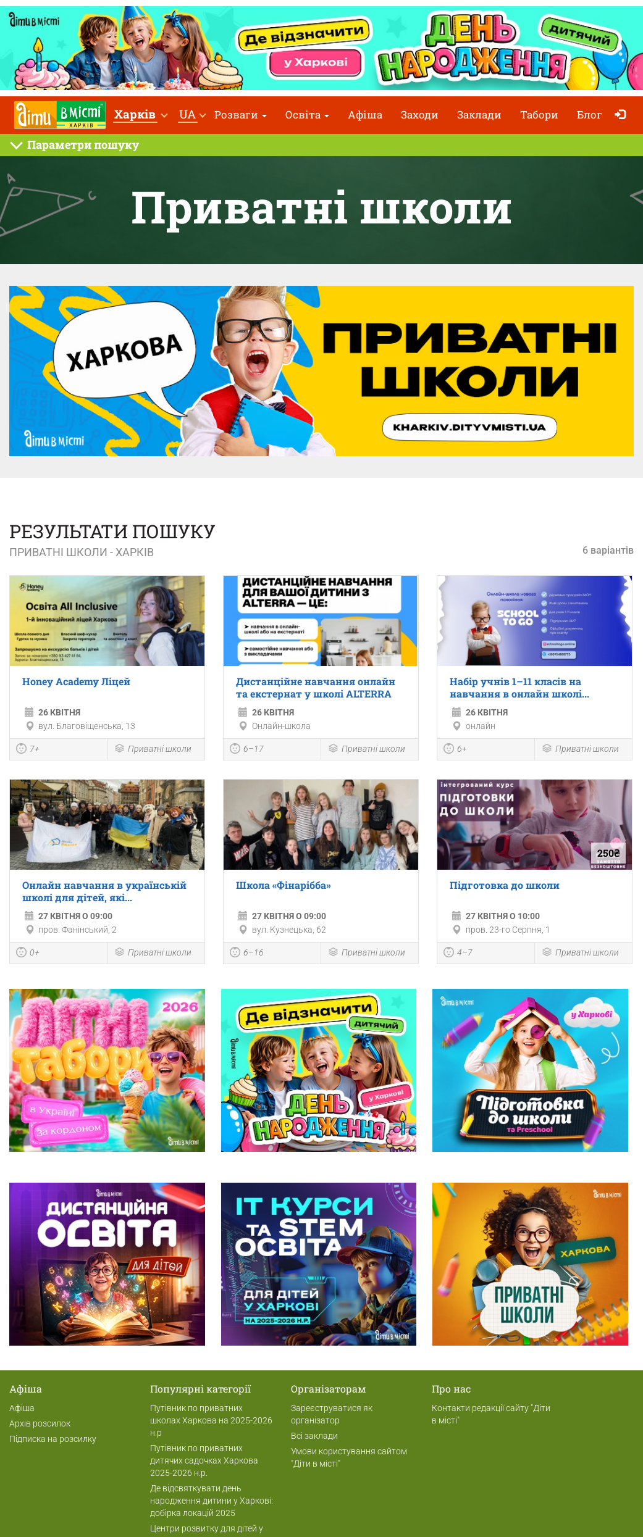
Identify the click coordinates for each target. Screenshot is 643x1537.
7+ (28, 750)
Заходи (420, 114)
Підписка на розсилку (52, 1439)
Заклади (479, 114)
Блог (589, 114)
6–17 (247, 750)
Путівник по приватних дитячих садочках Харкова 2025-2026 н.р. (204, 1460)
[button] (140, 115)
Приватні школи (152, 750)
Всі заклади (314, 1436)
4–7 (458, 953)
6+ (455, 750)
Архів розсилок (39, 1423)
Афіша (365, 114)
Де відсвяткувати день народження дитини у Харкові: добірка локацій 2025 (211, 1500)
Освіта (307, 114)
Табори (539, 114)
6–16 (247, 953)
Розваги (240, 114)
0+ (28, 953)
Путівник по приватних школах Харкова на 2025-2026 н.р (211, 1420)
